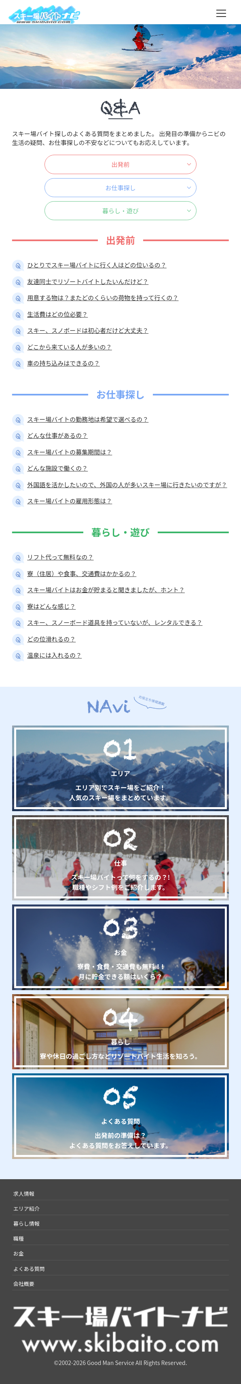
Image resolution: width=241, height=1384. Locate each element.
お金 (18, 1253)
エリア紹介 (26, 1208)
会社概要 (23, 1283)
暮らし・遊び (120, 210)
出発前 (120, 164)
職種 (18, 1238)
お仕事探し (120, 187)
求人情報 (23, 1193)
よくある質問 (29, 1269)
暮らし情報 (26, 1223)
